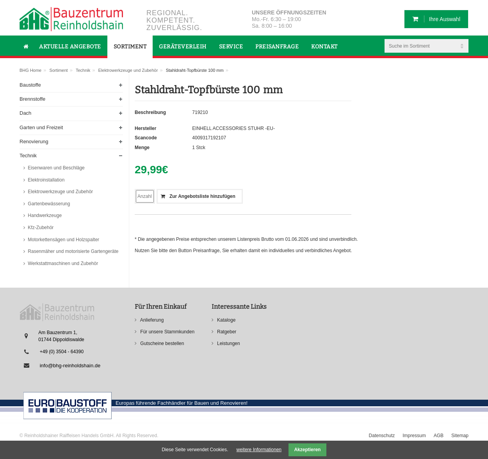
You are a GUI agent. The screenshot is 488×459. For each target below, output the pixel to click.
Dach (25, 113)
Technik (83, 70)
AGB (438, 435)
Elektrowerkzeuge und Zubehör (128, 70)
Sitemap (459, 435)
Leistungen (228, 343)
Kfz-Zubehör (40, 227)
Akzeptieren (307, 449)
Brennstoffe (32, 99)
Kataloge (226, 320)
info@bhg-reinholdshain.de (70, 365)
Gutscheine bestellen (161, 343)
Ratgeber (226, 331)
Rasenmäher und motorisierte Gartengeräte (72, 251)
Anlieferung (151, 320)
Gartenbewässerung (48, 203)
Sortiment (59, 70)
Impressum (414, 435)
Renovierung (34, 141)
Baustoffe (30, 85)
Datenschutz (382, 435)
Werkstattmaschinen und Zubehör (62, 263)
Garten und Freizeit (41, 127)
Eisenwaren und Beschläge (56, 168)
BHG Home (30, 70)
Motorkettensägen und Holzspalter (63, 239)
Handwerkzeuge (44, 215)
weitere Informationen (259, 449)
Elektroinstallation (45, 180)
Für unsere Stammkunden (166, 331)
